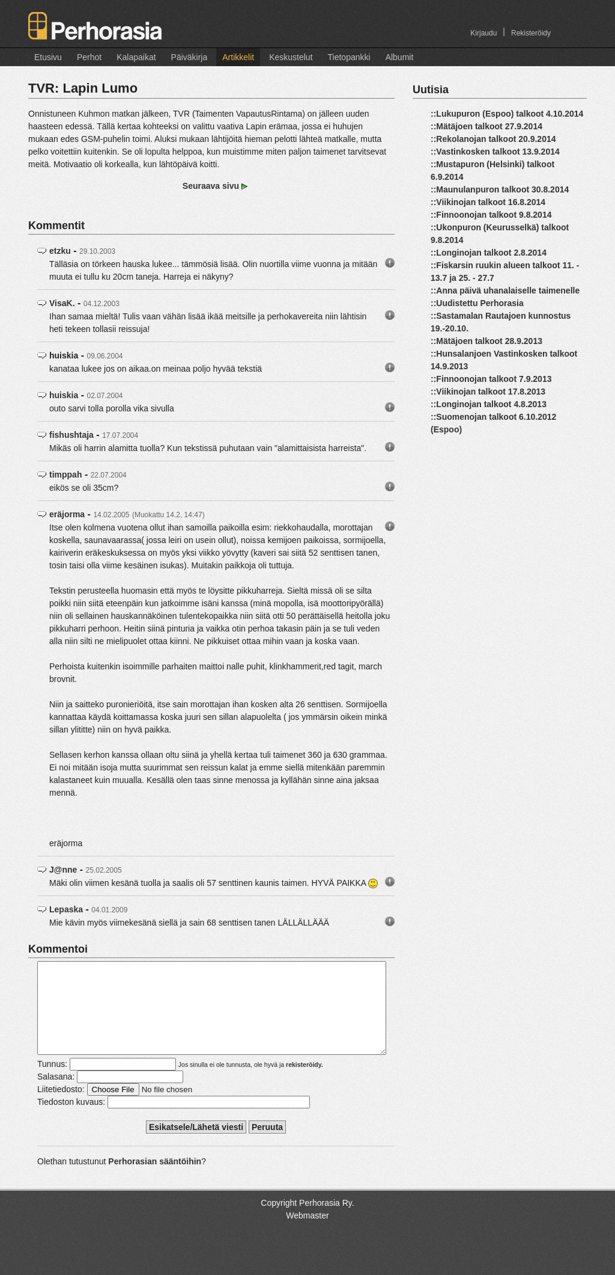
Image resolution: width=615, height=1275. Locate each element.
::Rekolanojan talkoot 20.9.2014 (493, 139)
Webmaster (307, 1233)
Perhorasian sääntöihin (154, 1179)
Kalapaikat (136, 57)
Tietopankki (349, 57)
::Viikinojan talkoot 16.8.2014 (488, 202)
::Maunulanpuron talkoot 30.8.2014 (500, 189)
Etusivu (48, 57)
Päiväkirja (189, 57)
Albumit (400, 57)
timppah (65, 474)
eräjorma (67, 514)
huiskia (63, 395)
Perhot (89, 57)
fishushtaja (71, 435)
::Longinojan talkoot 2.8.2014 (489, 252)
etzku (60, 251)
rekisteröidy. (304, 1082)
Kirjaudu (483, 33)
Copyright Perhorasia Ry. (307, 1221)
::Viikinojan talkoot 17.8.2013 (488, 391)
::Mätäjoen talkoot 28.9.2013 (486, 341)
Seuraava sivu (212, 186)
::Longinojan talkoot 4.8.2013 (489, 404)
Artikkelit (238, 57)
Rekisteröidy (531, 33)
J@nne (63, 869)
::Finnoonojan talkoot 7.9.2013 (491, 379)
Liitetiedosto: (61, 1107)
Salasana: (55, 1094)
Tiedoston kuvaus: (71, 1120)
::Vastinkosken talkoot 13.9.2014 (495, 151)
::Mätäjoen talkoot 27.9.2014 (486, 126)
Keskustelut (290, 57)
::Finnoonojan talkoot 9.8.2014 (491, 215)
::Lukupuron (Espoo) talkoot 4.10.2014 (507, 113)
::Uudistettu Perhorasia (477, 303)
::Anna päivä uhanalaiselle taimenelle (505, 290)
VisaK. (62, 303)
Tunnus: (52, 1082)
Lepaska (66, 909)
